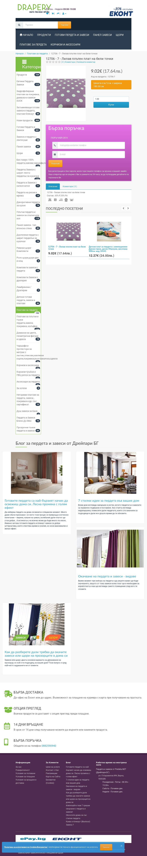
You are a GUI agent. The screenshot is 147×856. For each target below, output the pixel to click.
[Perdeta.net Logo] (34, 9)
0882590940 (49, 745)
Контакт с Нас (52, 770)
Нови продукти (24, 120)
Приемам (106, 847)
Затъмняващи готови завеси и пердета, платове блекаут (28, 110)
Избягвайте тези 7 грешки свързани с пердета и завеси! (78, 808)
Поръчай (55, 163)
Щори (120, 34)
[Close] (121, 846)
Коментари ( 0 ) (70, 186)
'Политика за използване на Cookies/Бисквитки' (26, 847)
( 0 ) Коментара (68, 62)
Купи (111, 104)
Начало (26, 34)
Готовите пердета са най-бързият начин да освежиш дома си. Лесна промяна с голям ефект (36, 503)
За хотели (22, 388)
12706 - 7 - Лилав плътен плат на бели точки (67, 247)
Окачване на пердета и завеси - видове (107, 576)
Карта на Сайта (53, 776)
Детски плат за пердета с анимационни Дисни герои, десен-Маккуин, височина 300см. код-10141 (108, 249)
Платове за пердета (33, 44)
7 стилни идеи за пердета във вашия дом (108, 500)
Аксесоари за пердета (28, 381)
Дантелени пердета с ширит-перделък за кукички (28, 238)
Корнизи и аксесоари (65, 44)
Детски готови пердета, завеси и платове (26, 300)
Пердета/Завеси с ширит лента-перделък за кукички (28, 172)
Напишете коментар (86, 62)
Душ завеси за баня (27, 411)
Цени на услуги (53, 767)
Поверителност (23, 770)
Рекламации (51, 773)
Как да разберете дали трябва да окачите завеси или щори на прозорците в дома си (36, 653)
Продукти (44, 34)
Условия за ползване (25, 773)
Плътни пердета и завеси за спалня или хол (28, 215)
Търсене (64, 25)
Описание (52, 186)
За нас (19, 767)
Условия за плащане (25, 776)
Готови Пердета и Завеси (72, 34)
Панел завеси (102, 34)
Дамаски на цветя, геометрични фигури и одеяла (27, 335)
